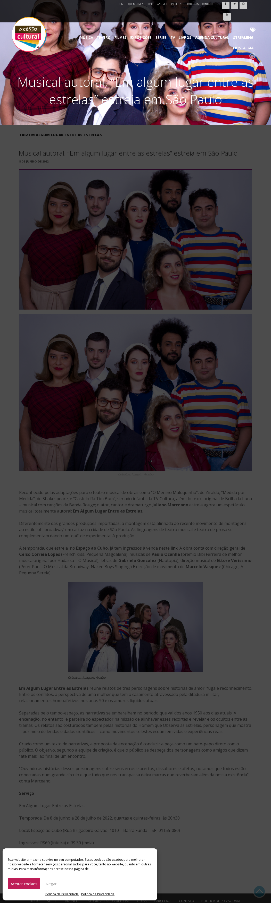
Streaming (217, 15)
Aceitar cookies (24, 883)
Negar (51, 883)
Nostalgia (238, 15)
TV (156, 15)
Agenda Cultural (190, 15)
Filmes (110, 15)
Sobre (150, 4)
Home (121, 4)
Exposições (128, 15)
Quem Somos (135, 4)
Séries (146, 15)
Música (81, 15)
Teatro (96, 15)
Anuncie (162, 4)
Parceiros (193, 4)
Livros (166, 15)
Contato (207, 4)
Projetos (178, 4)
